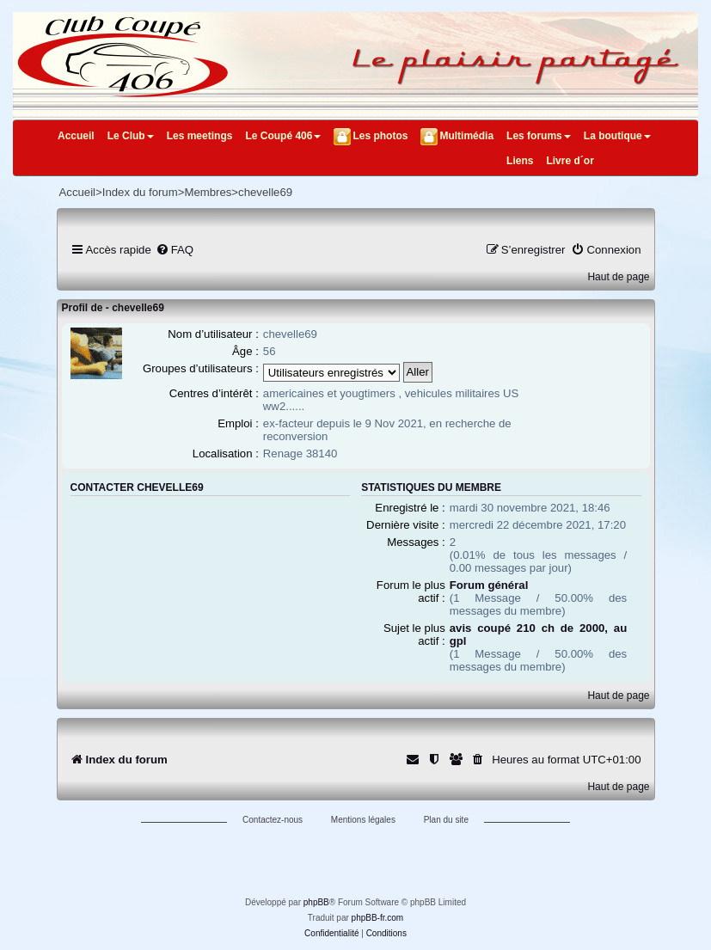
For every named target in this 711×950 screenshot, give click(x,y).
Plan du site (446, 819)
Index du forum (140, 192)
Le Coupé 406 (283, 136)
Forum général (489, 585)
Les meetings (200, 136)
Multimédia (466, 136)
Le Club (130, 136)
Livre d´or (569, 161)
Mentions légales (363, 819)
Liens (519, 161)
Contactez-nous (272, 819)
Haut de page (618, 277)
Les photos (380, 136)
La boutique (617, 136)
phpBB (316, 902)
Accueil (76, 136)
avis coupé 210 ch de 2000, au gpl (538, 634)
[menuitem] (174, 249)
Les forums (538, 136)
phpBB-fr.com (378, 917)
